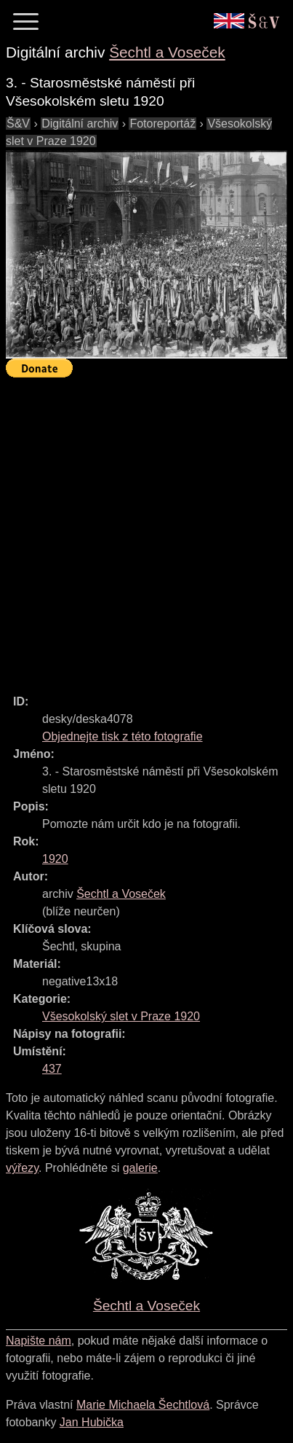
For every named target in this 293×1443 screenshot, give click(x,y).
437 (52, 1069)
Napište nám (38, 1340)
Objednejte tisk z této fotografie (122, 736)
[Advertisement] (146, 529)
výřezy (22, 1168)
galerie (140, 1168)
